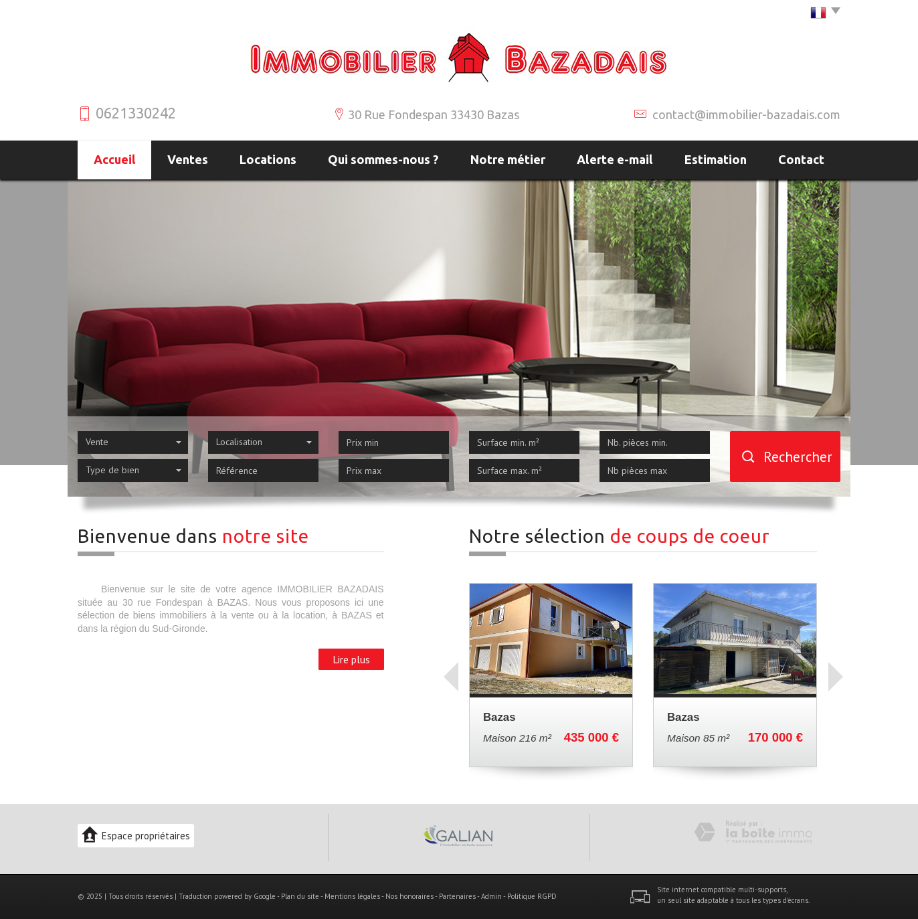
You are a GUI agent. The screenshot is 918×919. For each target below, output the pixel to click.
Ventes (187, 159)
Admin (491, 896)
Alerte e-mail (615, 159)
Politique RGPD (532, 896)
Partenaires (457, 896)
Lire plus (351, 659)
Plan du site (300, 896)
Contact (801, 159)
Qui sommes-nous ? (383, 159)
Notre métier (507, 159)
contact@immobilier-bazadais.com (746, 114)
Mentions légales (352, 896)
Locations (268, 159)
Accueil (115, 159)
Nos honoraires (409, 896)
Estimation (715, 159)
